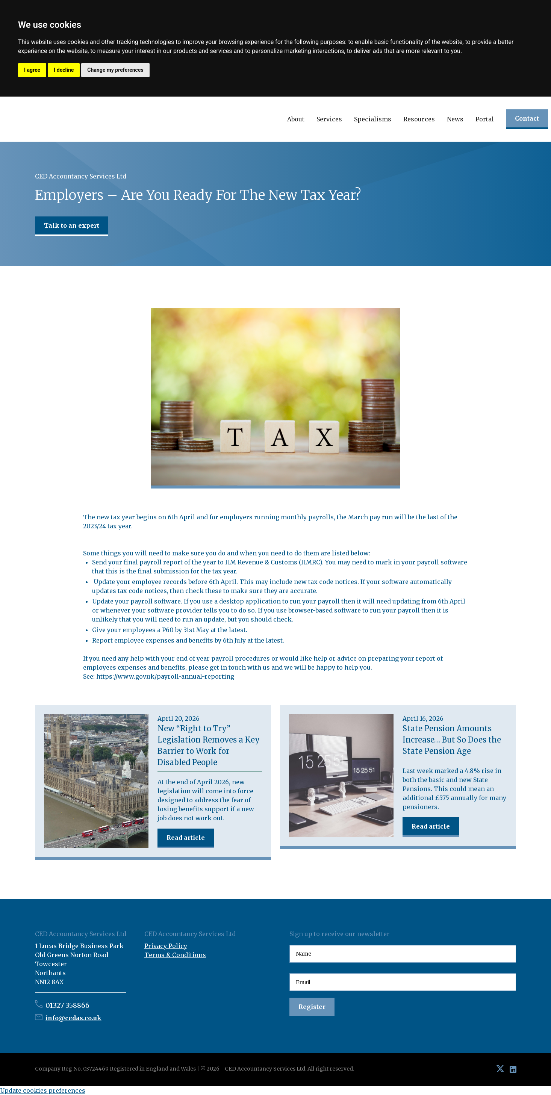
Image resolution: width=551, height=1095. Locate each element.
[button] (295, 119)
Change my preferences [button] (115, 70)
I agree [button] (32, 70)
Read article (186, 837)
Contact (527, 118)
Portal (484, 119)
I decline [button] (64, 70)
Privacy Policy (165, 946)
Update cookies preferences (42, 1090)
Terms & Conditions (175, 955)
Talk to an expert (71, 225)
